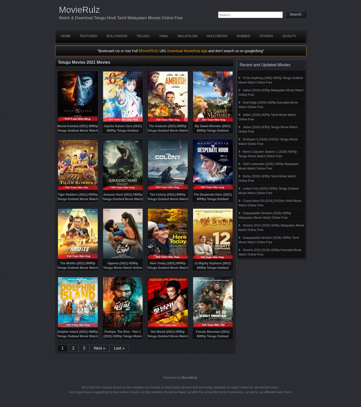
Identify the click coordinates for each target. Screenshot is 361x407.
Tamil (163, 36)
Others (266, 36)
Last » (119, 348)
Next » (99, 348)
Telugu (143, 36)
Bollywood (117, 36)
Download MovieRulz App (187, 51)
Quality (289, 36)
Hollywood (217, 36)
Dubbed (243, 36)
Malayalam (187, 36)
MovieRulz (79, 10)
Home (66, 36)
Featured (88, 36)
